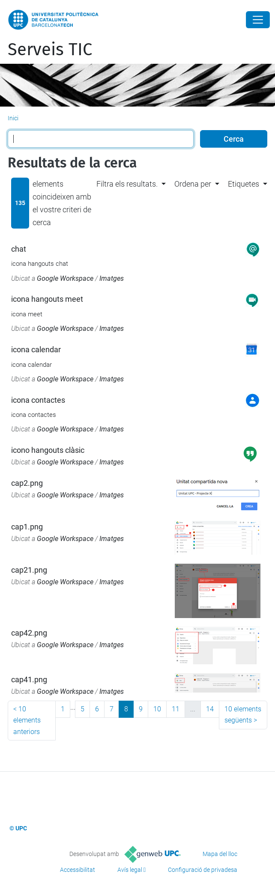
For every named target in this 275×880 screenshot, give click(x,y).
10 (157, 709)
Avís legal (129, 869)
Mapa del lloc (220, 853)
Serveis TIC (50, 49)
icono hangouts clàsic (47, 450)
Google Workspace (65, 278)
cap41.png (29, 679)
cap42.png (29, 632)
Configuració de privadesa (202, 869)
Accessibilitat (77, 869)
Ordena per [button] (192, 183)
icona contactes (38, 399)
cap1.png (27, 526)
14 (210, 709)
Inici (13, 118)
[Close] (258, 19)
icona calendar (36, 349)
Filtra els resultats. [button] (127, 183)
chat (18, 248)
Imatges (111, 278)
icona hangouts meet (47, 298)
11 (175, 709)
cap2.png (27, 483)
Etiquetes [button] (243, 183)
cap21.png (29, 569)
